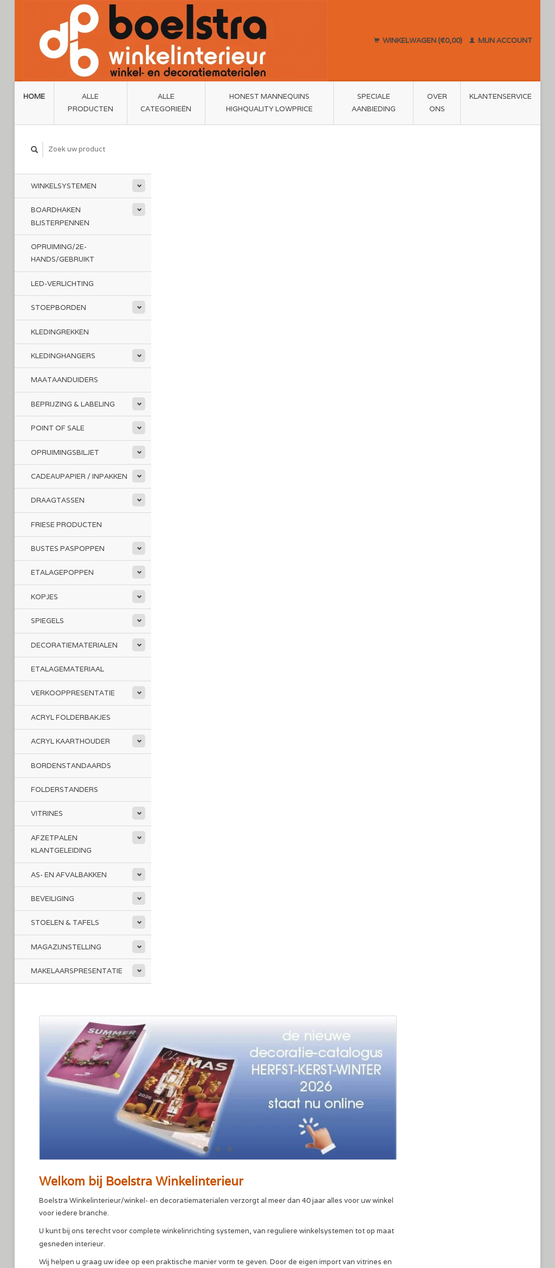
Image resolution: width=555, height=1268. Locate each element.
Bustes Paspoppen (68, 548)
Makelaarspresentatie (76, 970)
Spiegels (47, 620)
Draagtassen (58, 500)
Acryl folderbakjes (71, 717)
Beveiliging (52, 898)
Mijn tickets (431, 1084)
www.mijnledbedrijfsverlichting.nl (284, 484)
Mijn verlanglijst (438, 1097)
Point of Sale (58, 428)
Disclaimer (184, 1084)
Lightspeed (174, 1220)
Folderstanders (64, 789)
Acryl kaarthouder (70, 741)
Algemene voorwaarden (207, 1072)
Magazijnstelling (66, 947)
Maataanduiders (64, 379)
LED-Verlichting (62, 283)
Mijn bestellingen (441, 1072)
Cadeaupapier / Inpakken (79, 476)
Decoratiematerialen (74, 645)
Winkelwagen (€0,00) (419, 40)
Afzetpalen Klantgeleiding (61, 844)
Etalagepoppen (62, 572)
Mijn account (500, 40)
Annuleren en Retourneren (330, 1084)
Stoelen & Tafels (65, 922)
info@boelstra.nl (73, 1123)
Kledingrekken (60, 332)
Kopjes (44, 596)
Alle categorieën (165, 102)
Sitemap (299, 1071)
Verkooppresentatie (73, 693)
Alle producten (90, 102)
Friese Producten (66, 524)
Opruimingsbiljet (65, 452)
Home (34, 96)
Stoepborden (58, 307)
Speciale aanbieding (374, 102)
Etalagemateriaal (67, 669)
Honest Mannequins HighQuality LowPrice (269, 102)
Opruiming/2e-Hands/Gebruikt (62, 253)
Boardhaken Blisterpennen (60, 216)
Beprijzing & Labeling (73, 404)
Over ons (437, 102)
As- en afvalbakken (69, 874)
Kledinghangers (63, 355)
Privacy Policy (190, 1097)
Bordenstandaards (71, 765)
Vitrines (47, 813)
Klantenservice (500, 96)
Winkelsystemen (63, 186)
